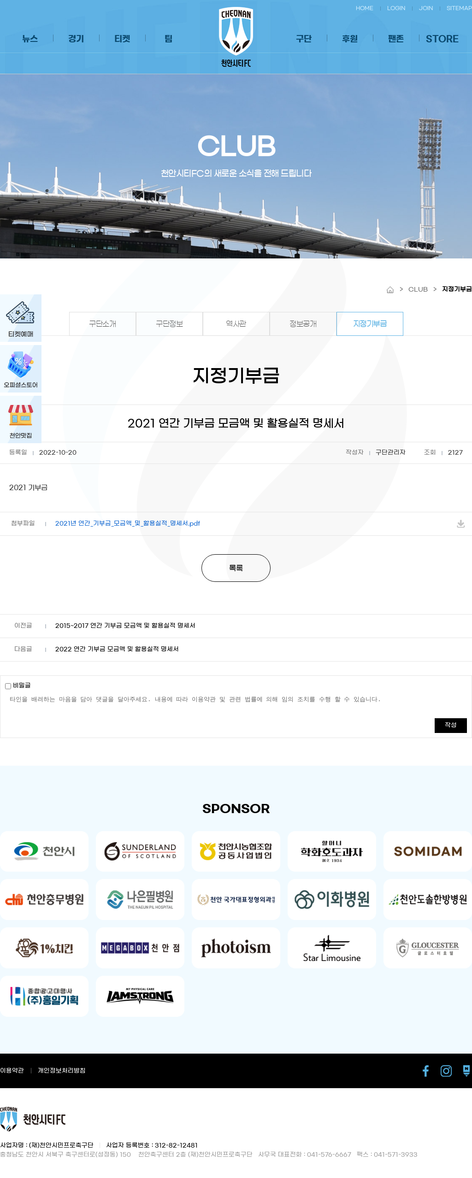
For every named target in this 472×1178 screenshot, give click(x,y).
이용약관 (12, 1071)
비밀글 (18, 686)
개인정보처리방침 (62, 1071)
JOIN (426, 8)
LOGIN (396, 8)
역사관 (236, 324)
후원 (350, 39)
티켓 (122, 39)
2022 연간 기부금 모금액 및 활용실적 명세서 (117, 649)
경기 (76, 39)
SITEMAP (459, 8)
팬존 (396, 39)
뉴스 (30, 39)
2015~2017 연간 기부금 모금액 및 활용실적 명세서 (125, 626)
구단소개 (102, 324)
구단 (304, 39)
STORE (442, 39)
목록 (236, 568)
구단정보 (169, 324)
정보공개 (302, 324)
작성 (451, 725)
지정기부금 (370, 324)
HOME (364, 8)
